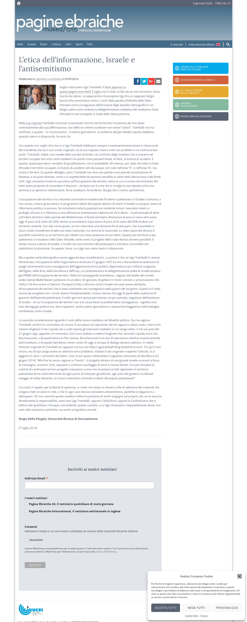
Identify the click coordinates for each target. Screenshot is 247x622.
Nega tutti (196, 608)
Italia (20, 44)
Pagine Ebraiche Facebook (196, 116)
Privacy (204, 615)
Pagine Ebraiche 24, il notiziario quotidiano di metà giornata (71, 504)
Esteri (43, 44)
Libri (68, 44)
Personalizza (227, 608)
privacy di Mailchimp (106, 551)
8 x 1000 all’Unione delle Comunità (191, 91)
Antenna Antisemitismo (188, 105)
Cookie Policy (192, 615)
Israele (31, 44)
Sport (79, 44)
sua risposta (33, 123)
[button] (239, 576)
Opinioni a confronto (49, 79)
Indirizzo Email (36, 478)
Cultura (56, 44)
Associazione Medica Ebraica (197, 79)
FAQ (89, 44)
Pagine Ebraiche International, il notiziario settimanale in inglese (74, 511)
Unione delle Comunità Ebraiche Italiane (194, 68)
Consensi (31, 526)
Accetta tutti (165, 608)
